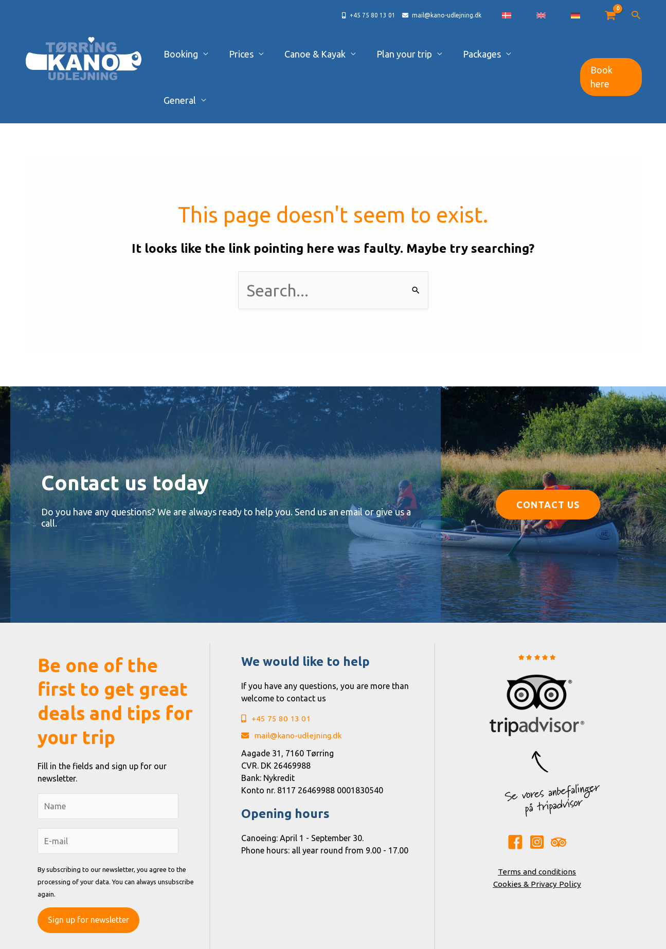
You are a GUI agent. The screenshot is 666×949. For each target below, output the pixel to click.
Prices (275, 54)
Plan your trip (415, 54)
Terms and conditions (537, 825)
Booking (226, 54)
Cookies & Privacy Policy (537, 837)
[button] (636, 15)
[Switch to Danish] (550, 15)
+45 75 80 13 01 (276, 673)
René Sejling (425, 938)
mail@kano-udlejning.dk (293, 690)
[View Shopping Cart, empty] (610, 15)
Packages (482, 54)
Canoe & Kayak (337, 54)
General (536, 54)
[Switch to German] (584, 15)
